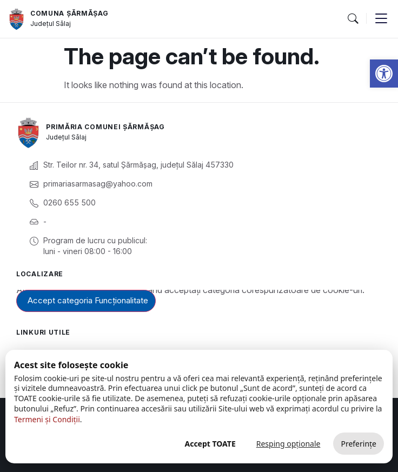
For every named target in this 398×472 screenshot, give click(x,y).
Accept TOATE (209, 443)
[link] (384, 73)
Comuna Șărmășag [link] (69, 13)
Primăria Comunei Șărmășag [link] (105, 127)
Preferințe (358, 443)
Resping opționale (288, 443)
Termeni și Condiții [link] (47, 419)
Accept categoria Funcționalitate (88, 300)
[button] (352, 18)
